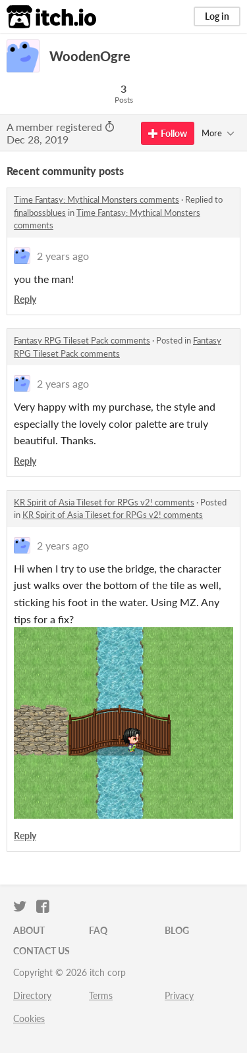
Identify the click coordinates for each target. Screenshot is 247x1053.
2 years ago (63, 255)
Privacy (179, 995)
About (29, 930)
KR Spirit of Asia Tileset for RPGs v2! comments (104, 502)
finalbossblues (40, 212)
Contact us (41, 950)
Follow (167, 133)
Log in (217, 16)
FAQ (98, 930)
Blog (177, 930)
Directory (32, 995)
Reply (25, 299)
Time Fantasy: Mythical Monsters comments (96, 199)
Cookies (29, 1018)
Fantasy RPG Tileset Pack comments (82, 340)
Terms (101, 995)
